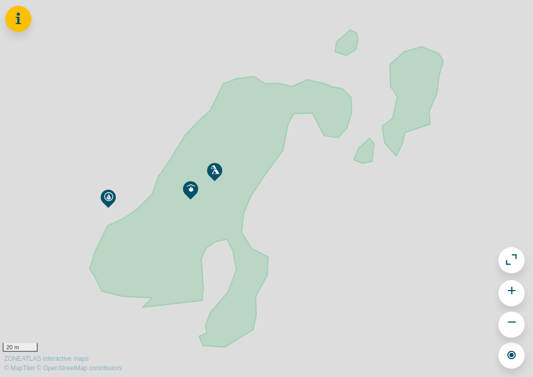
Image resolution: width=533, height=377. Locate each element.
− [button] (512, 323)
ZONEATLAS (46, 358)
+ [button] (512, 292)
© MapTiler (19, 368)
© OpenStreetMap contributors (79, 368)
